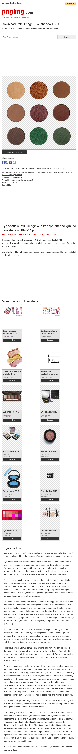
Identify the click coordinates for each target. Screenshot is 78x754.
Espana (19, 3)
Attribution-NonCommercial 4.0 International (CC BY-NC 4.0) (37, 169)
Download (11, 340)
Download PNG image (14, 152)
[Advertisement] (39, 58)
